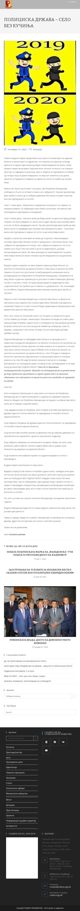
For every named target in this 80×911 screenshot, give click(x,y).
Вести (8, 799)
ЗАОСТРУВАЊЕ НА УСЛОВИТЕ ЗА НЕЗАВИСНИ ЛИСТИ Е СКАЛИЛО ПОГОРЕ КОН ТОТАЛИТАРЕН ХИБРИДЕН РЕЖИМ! (40, 571)
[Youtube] (46, 750)
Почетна (10, 747)
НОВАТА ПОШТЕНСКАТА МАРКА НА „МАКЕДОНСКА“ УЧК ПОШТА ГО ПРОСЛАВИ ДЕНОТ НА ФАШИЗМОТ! (40, 553)
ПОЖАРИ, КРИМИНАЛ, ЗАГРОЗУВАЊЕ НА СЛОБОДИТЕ (27, 681)
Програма (11, 778)
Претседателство (14, 752)
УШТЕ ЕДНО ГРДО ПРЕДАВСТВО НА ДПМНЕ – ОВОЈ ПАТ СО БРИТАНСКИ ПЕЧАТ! (38, 666)
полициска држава (17, 534)
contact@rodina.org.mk (60, 887)
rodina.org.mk (56, 895)
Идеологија (11, 767)
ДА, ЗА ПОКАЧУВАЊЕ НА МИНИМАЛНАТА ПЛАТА (25, 661)
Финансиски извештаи (17, 793)
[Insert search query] (40, 712)
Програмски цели (14, 762)
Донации (10, 805)
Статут (9, 783)
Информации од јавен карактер (21, 820)
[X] (46, 742)
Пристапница (12, 810)
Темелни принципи (15, 772)
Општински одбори (15, 788)
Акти (8, 757)
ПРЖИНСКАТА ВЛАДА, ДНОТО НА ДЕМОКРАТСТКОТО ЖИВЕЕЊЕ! (40, 641)
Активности (11, 826)
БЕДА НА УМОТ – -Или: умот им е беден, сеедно (24, 676)
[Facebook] (55, 742)
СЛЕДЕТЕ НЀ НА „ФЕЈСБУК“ (22, 834)
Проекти (10, 815)
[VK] (63, 742)
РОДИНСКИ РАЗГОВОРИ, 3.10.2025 (19, 671)
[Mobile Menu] (72, 2)
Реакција (37, 149)
